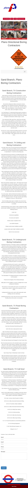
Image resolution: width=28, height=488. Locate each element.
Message (3, 451)
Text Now (14, 486)
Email (2, 442)
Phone (2, 446)
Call (12, 18)
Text (15, 18)
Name (2, 437)
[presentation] (10, 463)
